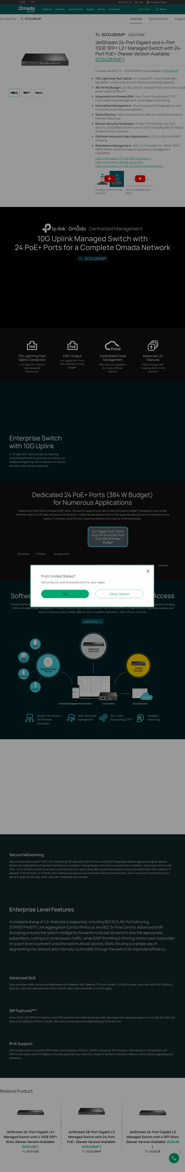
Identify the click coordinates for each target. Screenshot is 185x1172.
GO (65, 594)
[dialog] (92, 586)
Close (148, 571)
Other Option (119, 594)
